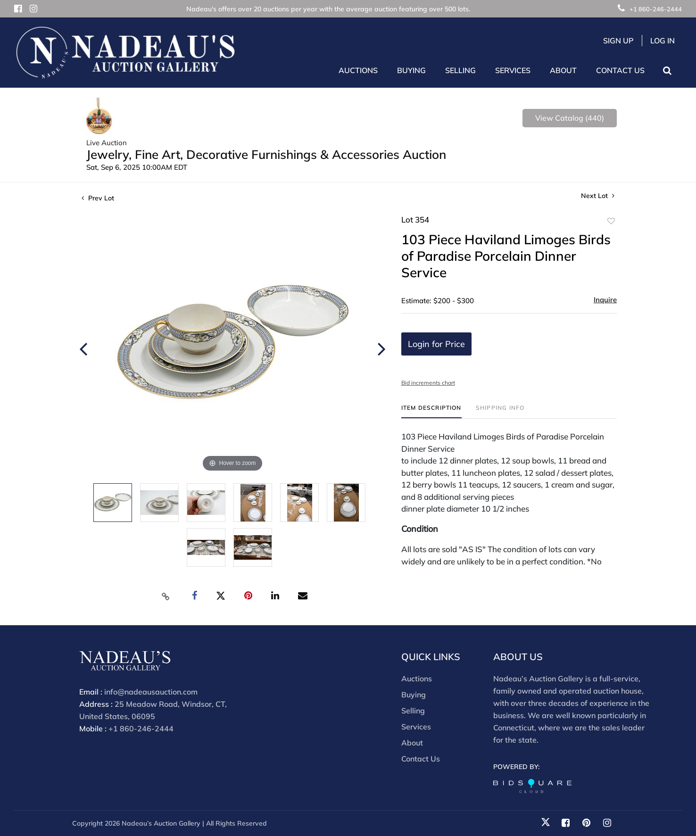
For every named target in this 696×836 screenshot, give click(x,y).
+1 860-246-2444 (650, 9)
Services (416, 726)
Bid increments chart (428, 382)
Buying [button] (411, 70)
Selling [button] (460, 70)
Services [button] (512, 70)
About (412, 742)
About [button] (563, 70)
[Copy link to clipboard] (166, 596)
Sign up (618, 40)
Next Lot (597, 196)
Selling (413, 710)
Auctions (416, 678)
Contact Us (620, 70)
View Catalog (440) (569, 118)
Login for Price (436, 344)
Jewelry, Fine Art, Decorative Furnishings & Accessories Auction (266, 154)
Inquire (605, 299)
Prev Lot (98, 198)
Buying (413, 694)
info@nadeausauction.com (151, 691)
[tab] (431, 411)
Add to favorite (611, 221)
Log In (662, 40)
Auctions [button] (358, 70)
